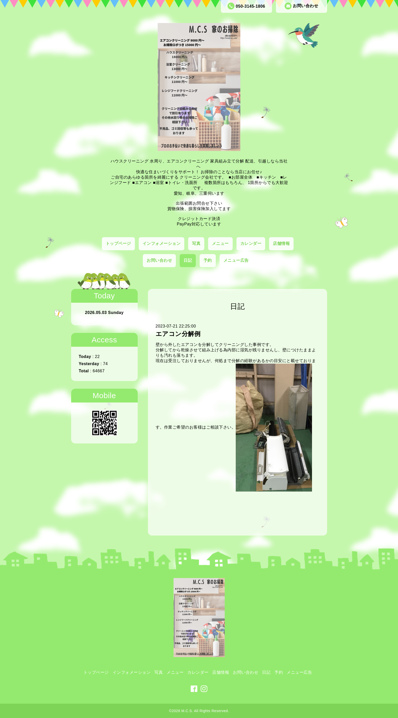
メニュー (220, 243)
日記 (188, 260)
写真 (196, 243)
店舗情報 (281, 243)
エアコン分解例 (178, 333)
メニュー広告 (236, 260)
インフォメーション (162, 243)
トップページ (118, 243)
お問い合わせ (301, 6)
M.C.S (186, 711)
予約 (207, 260)
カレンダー (251, 243)
